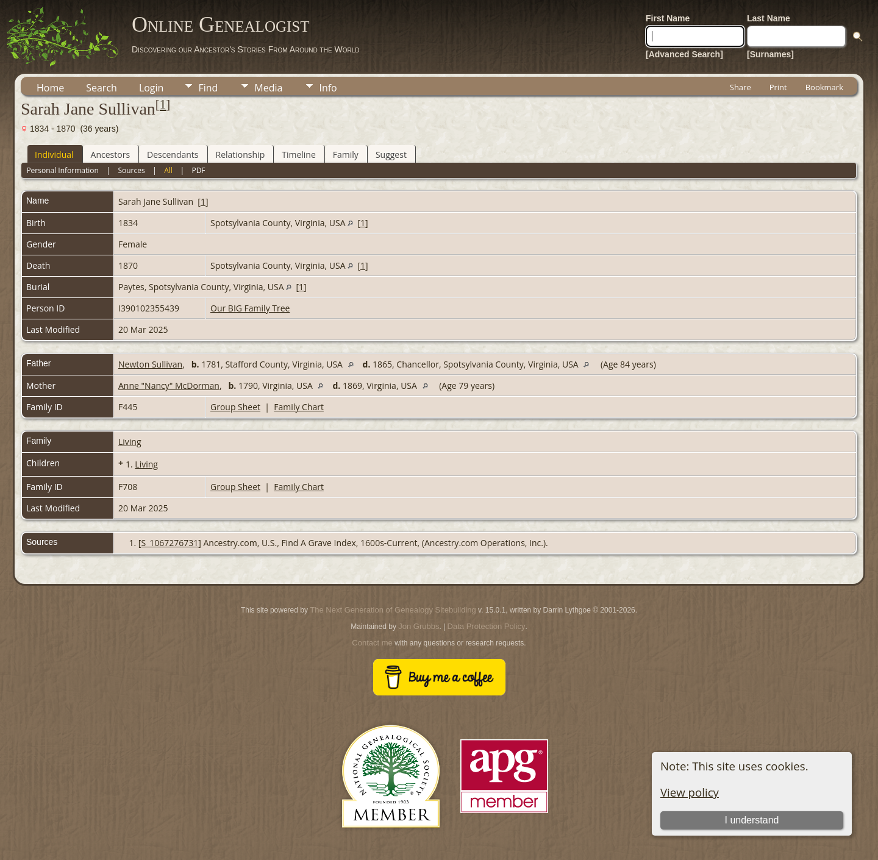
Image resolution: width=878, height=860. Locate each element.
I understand (751, 820)
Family (346, 154)
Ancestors (110, 154)
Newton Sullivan (150, 364)
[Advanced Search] (684, 54)
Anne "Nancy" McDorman (169, 385)
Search (101, 87)
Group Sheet (235, 407)
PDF (198, 170)
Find (208, 87)
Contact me (372, 642)
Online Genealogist (221, 24)
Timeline (299, 154)
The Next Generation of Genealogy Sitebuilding (393, 609)
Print (778, 87)
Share (740, 87)
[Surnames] (770, 54)
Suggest (391, 154)
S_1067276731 (169, 543)
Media (268, 87)
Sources (131, 170)
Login (151, 87)
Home (50, 87)
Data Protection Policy (487, 626)
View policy (689, 792)
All (168, 170)
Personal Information (62, 170)
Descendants (172, 154)
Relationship (240, 154)
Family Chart (299, 407)
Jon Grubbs (418, 626)
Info (328, 87)
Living (129, 441)
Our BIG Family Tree (250, 308)
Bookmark (824, 87)
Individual (54, 154)
